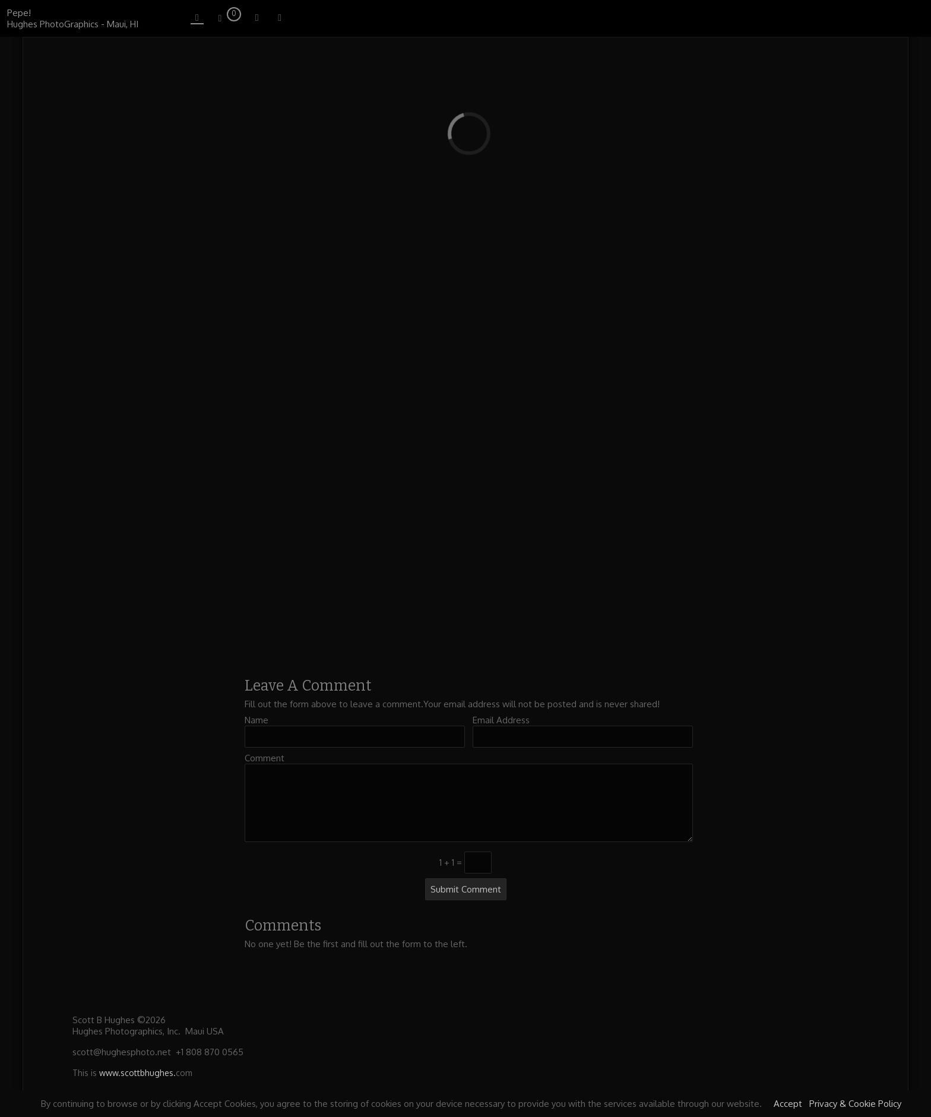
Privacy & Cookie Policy (855, 1103)
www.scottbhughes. (137, 1073)
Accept (788, 1103)
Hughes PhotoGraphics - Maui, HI (72, 24)
